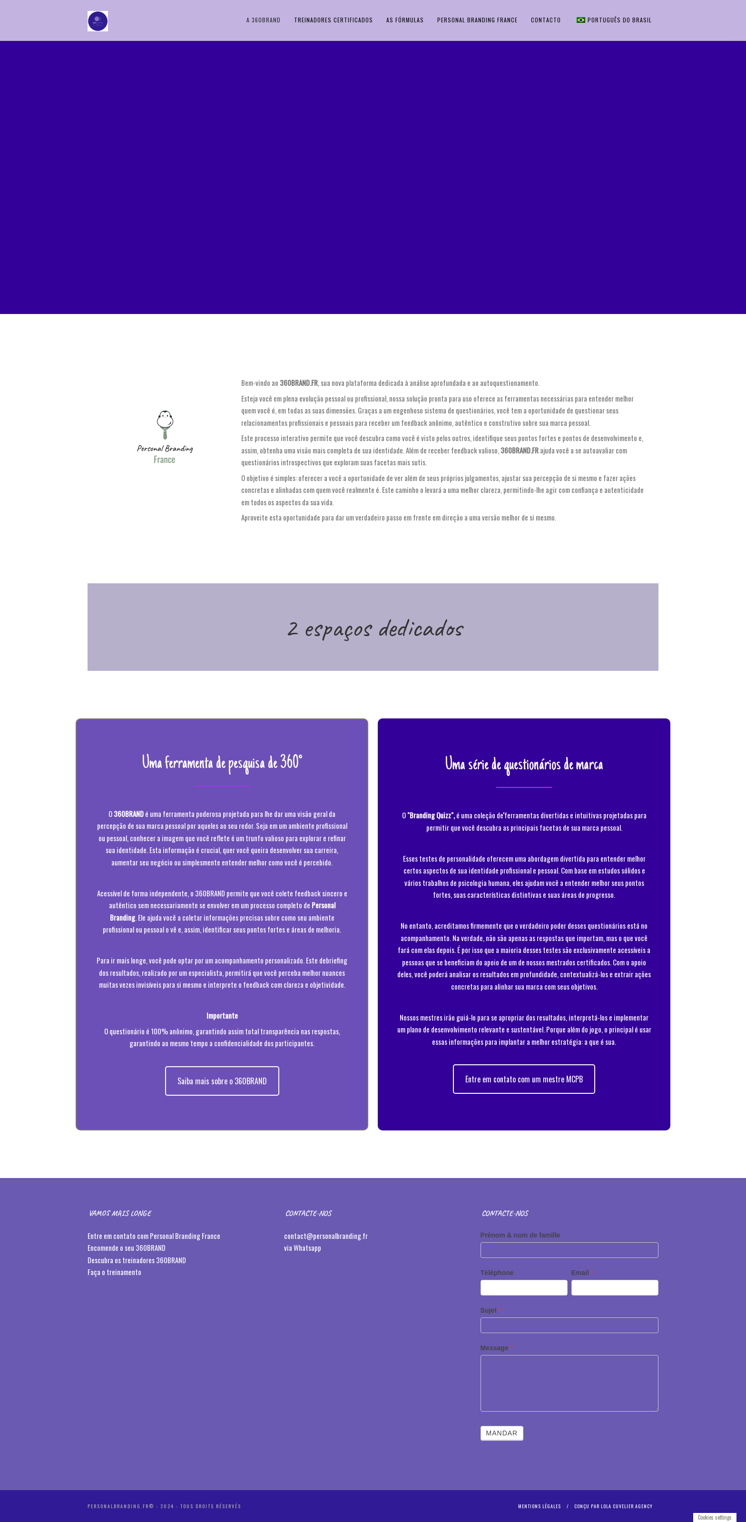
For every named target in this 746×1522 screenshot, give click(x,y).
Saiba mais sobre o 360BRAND (222, 1081)
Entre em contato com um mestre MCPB (524, 1079)
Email (582, 1273)
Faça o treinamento (115, 1272)
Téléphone (497, 1273)
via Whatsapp (302, 1247)
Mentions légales (539, 1506)
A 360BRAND (263, 20)
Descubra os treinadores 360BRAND (137, 1260)
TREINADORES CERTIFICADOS (333, 20)
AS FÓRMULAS (405, 20)
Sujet (491, 1310)
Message (497, 1348)
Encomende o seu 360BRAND (127, 1247)
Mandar (502, 1433)
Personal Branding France (477, 20)
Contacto (546, 20)
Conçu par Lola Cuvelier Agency (613, 1506)
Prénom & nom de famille (520, 1235)
